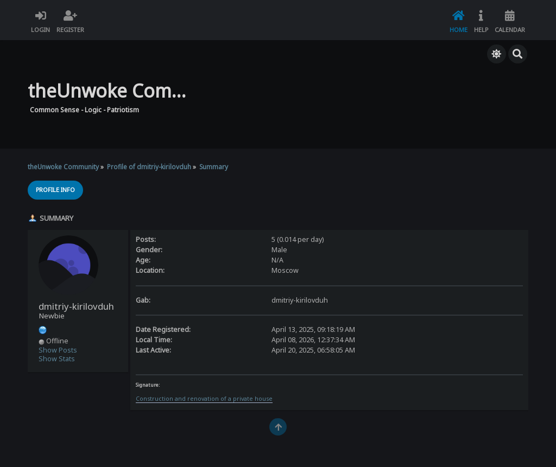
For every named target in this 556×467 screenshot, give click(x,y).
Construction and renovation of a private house (204, 398)
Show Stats (57, 358)
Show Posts (58, 350)
